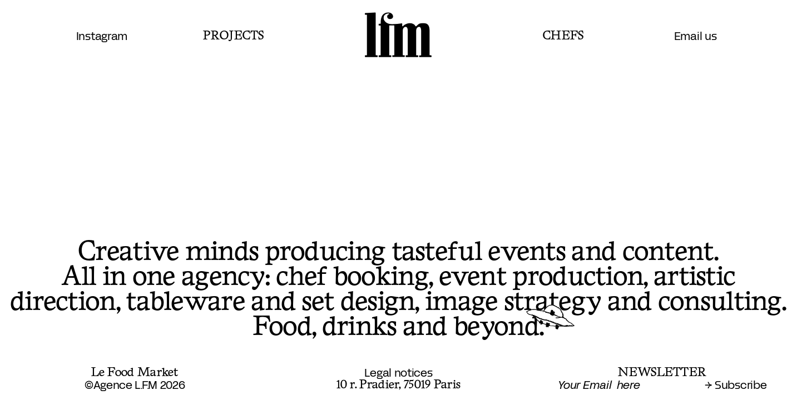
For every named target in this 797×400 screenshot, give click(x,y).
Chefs (563, 36)
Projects (233, 36)
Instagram (101, 37)
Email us (695, 37)
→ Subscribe (736, 385)
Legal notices (398, 373)
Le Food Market (135, 372)
